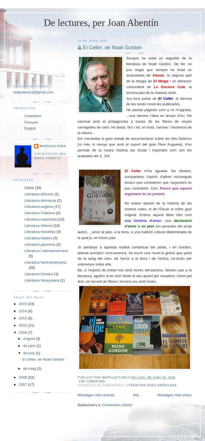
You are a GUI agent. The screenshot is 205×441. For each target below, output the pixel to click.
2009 (23, 332)
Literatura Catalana (39, 213)
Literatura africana (38, 194)
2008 (23, 377)
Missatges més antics (174, 395)
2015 (23, 304)
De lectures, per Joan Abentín (101, 22)
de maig (30, 368)
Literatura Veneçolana (41, 280)
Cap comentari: (93, 381)
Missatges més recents (96, 395)
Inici (136, 395)
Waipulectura (53, 146)
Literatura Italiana (38, 238)
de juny (29, 353)
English (30, 128)
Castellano (32, 116)
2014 (23, 311)
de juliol (30, 346)
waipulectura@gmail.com (33, 92)
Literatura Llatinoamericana (46, 251)
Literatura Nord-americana (151, 385)
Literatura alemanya (40, 200)
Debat (29, 188)
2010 (23, 325)
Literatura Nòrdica (38, 274)
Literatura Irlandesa (39, 232)
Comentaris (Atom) (117, 405)
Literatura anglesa (38, 206)
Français (31, 122)
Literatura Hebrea (38, 226)
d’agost (29, 339)
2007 (23, 384)
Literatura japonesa (39, 244)
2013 (23, 318)
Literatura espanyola (40, 219)
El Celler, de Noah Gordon (112, 47)
